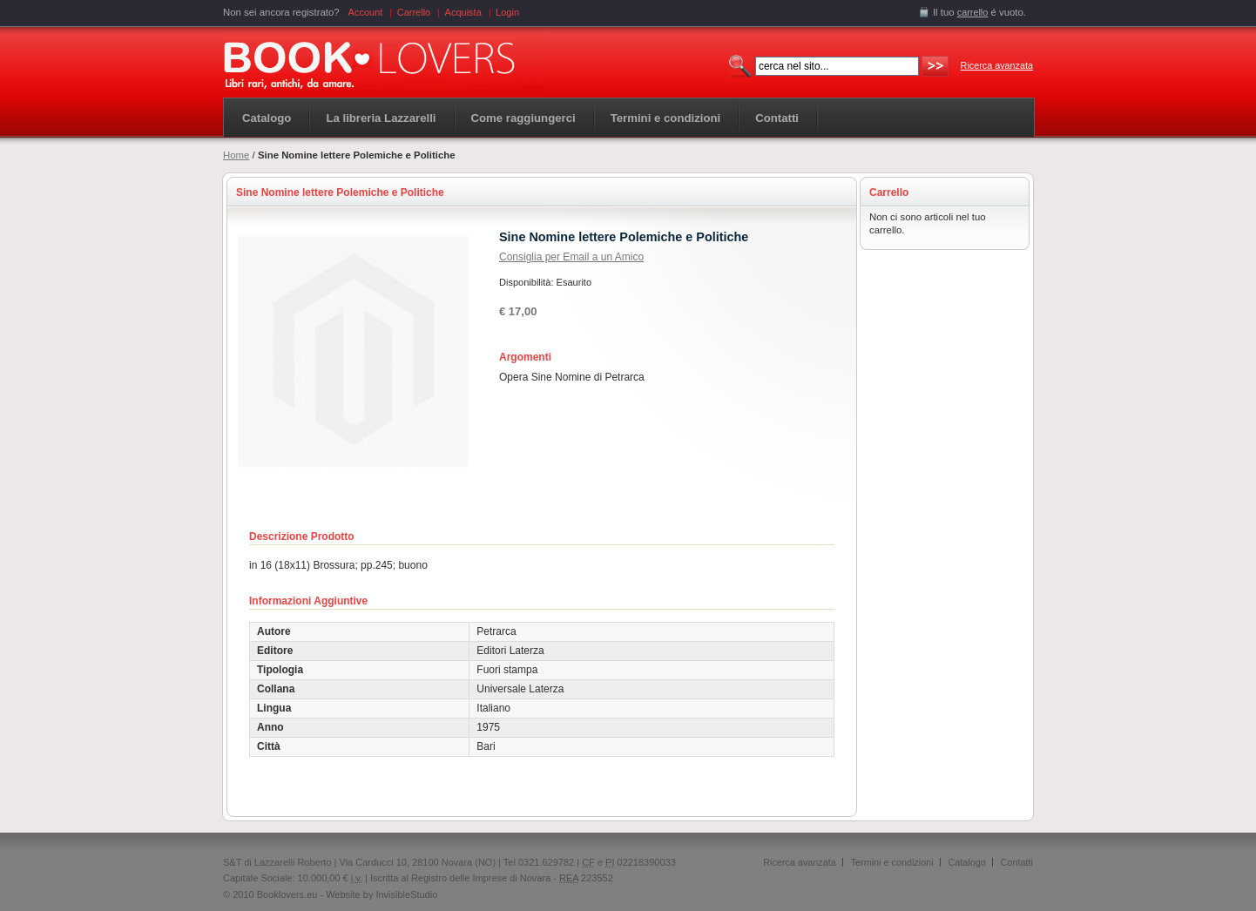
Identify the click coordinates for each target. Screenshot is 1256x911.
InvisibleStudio (406, 894)
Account (365, 12)
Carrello (414, 12)
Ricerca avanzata (997, 65)
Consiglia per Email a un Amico (571, 257)
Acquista (463, 12)
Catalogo (266, 118)
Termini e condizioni (892, 862)
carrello (973, 12)
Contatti (1017, 862)
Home (236, 155)
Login (507, 12)
